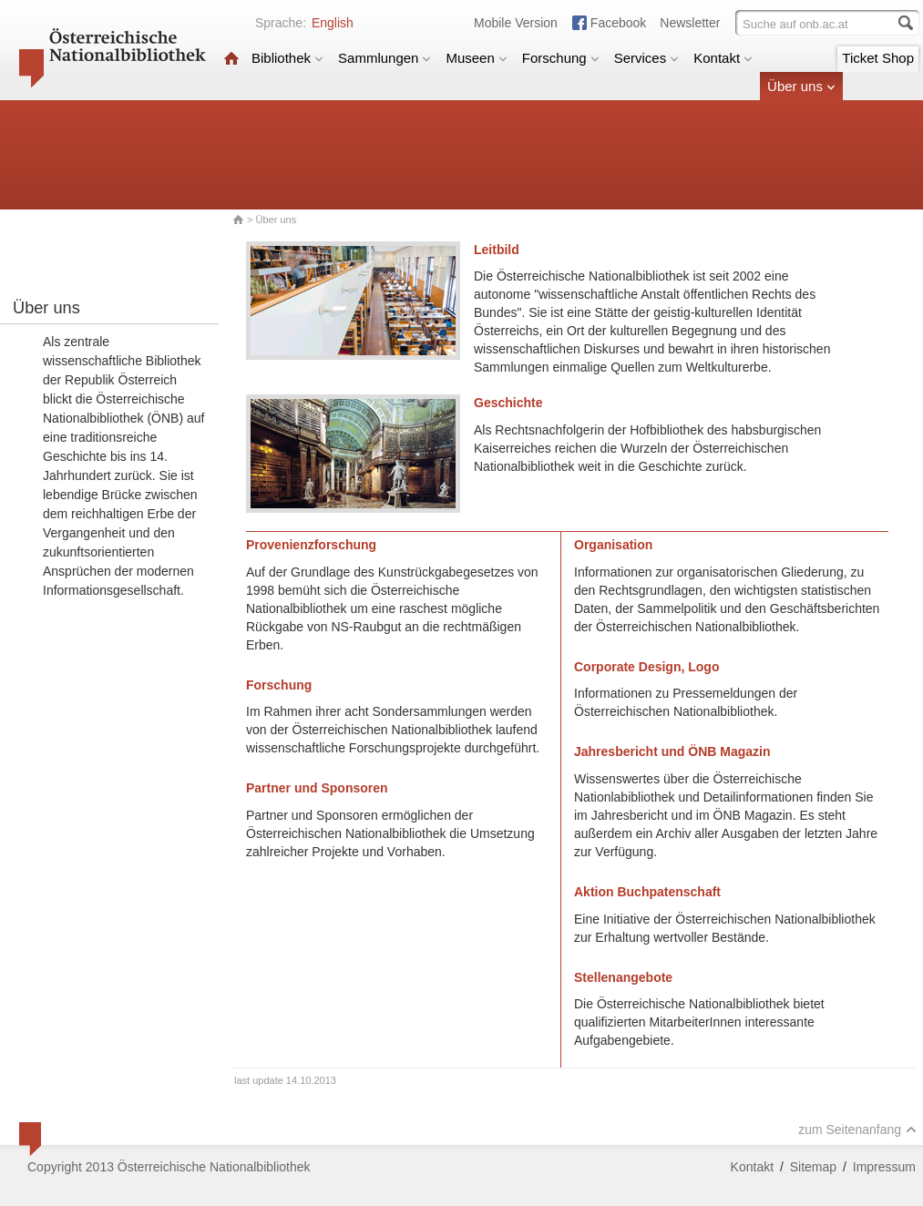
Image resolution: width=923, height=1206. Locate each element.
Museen (476, 58)
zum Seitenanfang (857, 1129)
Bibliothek (287, 58)
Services (647, 58)
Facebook (618, 22)
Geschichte (508, 402)
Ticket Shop (878, 58)
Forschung (561, 58)
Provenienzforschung (311, 544)
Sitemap (813, 1167)
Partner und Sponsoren (317, 788)
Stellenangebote (623, 977)
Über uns (801, 86)
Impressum (884, 1167)
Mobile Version (516, 22)
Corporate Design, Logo (646, 666)
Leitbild (496, 249)
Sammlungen (384, 58)
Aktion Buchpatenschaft (647, 891)
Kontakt (723, 58)
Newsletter (690, 22)
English (333, 22)
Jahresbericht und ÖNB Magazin (672, 751)
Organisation (613, 544)
